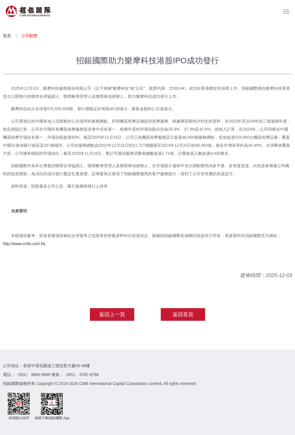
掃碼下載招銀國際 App (52, 418)
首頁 (7, 35)
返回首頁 (183, 314)
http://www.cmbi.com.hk (24, 243)
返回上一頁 (112, 314)
